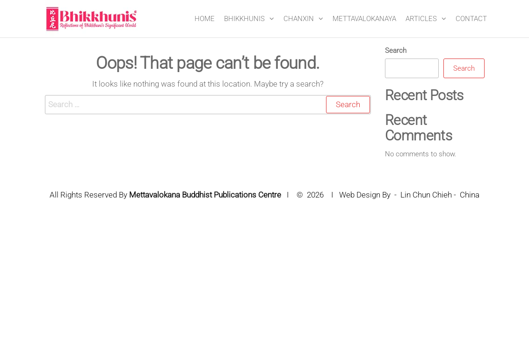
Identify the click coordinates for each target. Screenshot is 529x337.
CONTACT (471, 19)
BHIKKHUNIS (244, 19)
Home (205, 19)
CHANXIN (298, 19)
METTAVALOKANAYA (364, 19)
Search (395, 50)
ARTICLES (421, 19)
